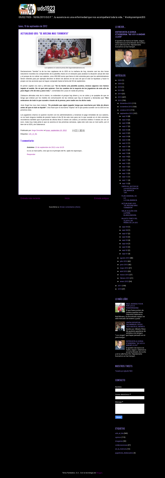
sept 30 (125, 116)
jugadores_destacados (124, 453)
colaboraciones (121, 445)
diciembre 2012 (126, 103)
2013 (120, 97)
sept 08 (125, 230)
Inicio (67, 198)
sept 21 (125, 146)
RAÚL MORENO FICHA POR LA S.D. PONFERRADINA (134, 306)
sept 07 (125, 234)
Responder (31, 154)
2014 (120, 94)
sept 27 (125, 126)
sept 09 (125, 227)
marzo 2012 (124, 275)
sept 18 (125, 157)
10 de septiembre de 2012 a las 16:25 (49, 147)
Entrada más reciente (30, 198)
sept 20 (125, 150)
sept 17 (125, 160)
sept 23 (125, 140)
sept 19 (125, 153)
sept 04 (125, 244)
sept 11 (125, 180)
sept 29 (125, 120)
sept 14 (125, 170)
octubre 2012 (125, 110)
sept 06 (125, 237)
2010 (120, 289)
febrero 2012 (125, 278)
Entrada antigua (101, 198)
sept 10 (125, 183)
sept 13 (125, 173)
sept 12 (125, 177)
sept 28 (125, 123)
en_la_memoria (121, 449)
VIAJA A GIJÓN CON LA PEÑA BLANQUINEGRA (129, 213)
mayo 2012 (124, 268)
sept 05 (125, 240)
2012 (120, 100)
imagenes (119, 441)
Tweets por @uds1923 (123, 371)
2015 (120, 90)
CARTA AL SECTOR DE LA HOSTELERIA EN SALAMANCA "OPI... (130, 189)
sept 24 (125, 136)
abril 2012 (124, 271)
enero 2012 (124, 281)
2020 (120, 84)
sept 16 (125, 163)
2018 (120, 87)
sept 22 (125, 143)
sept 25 (125, 133)
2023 (120, 80)
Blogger (99, 473)
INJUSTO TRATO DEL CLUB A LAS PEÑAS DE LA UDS (130, 220)
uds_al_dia (33, 134)
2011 (120, 286)
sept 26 (125, 130)
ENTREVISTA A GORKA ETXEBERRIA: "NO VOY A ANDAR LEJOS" (130, 34)
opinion (118, 437)
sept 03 (125, 247)
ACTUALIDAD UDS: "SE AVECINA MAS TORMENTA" (130, 205)
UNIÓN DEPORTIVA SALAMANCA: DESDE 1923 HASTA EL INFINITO (135, 324)
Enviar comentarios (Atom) (70, 207)
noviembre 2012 (126, 107)
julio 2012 (124, 261)
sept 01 (125, 254)
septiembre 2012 (126, 113)
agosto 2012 (125, 258)
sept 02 (125, 250)
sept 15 (125, 167)
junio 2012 (124, 265)
